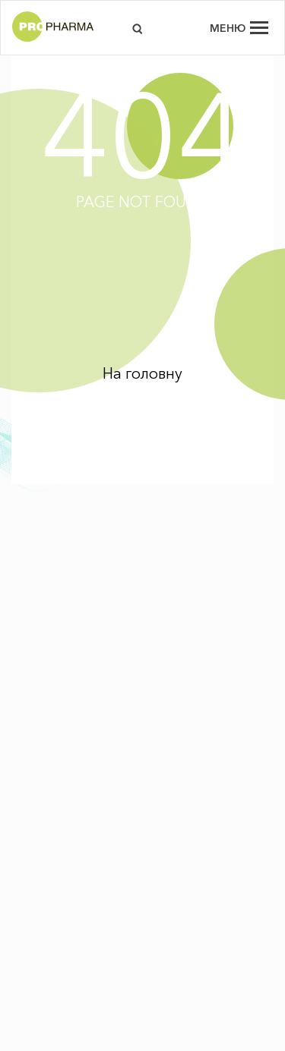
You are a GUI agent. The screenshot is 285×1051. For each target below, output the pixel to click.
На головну (142, 373)
